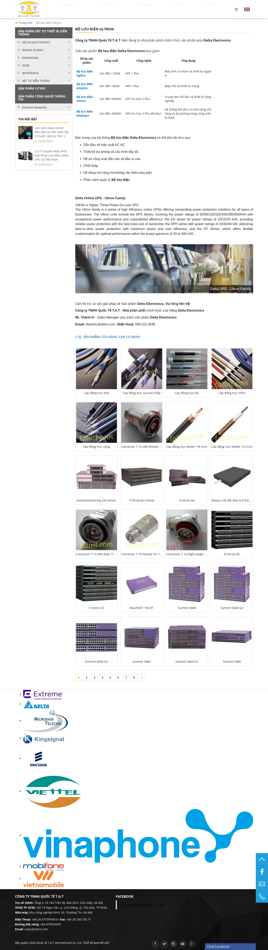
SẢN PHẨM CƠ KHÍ (31, 88)
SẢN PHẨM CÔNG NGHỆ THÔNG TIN (41, 97)
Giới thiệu (114, 9)
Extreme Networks (34, 107)
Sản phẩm (153, 9)
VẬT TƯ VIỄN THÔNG (36, 81)
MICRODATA (30, 73)
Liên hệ (215, 9)
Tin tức (186, 9)
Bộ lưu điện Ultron (48, 23)
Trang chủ (74, 9)
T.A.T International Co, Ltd (143, 904)
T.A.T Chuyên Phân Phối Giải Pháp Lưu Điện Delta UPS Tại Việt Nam (52, 155)
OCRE (26, 65)
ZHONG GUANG (32, 50)
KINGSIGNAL (30, 58)
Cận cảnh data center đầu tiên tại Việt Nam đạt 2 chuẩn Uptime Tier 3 (52, 132)
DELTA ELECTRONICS (36, 42)
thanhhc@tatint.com (100, 324)
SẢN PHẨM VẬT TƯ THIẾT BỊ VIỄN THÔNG (42, 32)
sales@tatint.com (36, 929)
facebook (124, 896)
